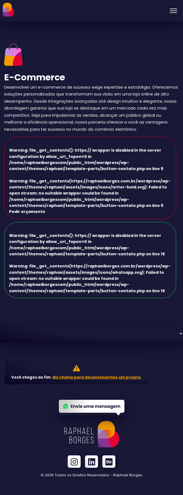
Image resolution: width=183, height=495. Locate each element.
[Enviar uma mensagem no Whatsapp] (91, 413)
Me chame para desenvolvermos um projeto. (97, 377)
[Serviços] (91, 334)
